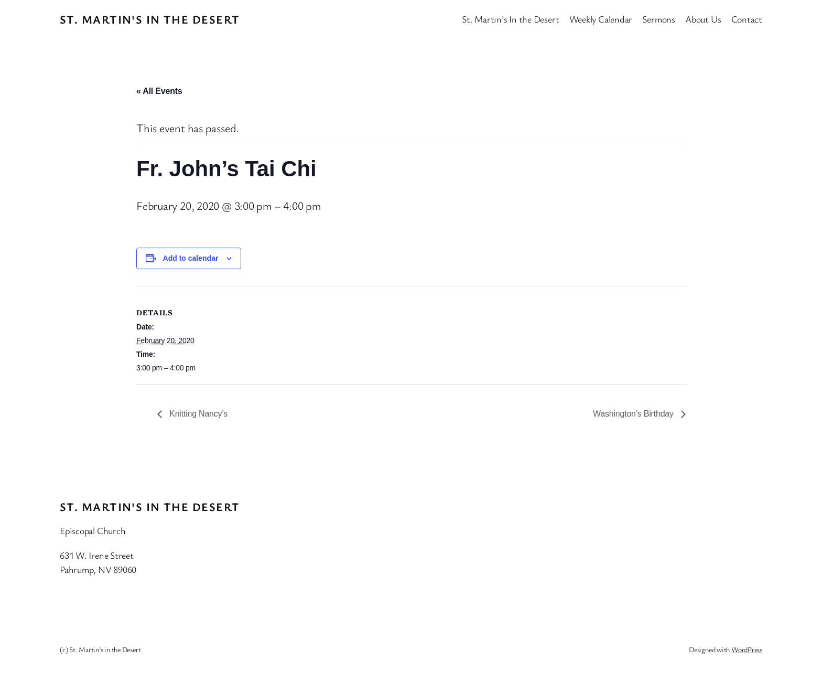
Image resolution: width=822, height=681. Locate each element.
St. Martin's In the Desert (150, 19)
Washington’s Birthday (634, 413)
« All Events (159, 91)
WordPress (746, 649)
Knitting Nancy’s (197, 413)
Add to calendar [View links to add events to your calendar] (191, 258)
